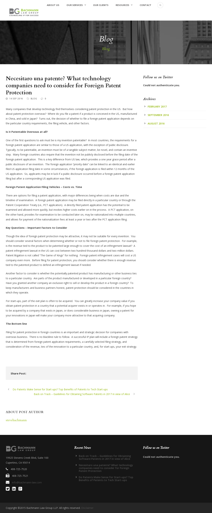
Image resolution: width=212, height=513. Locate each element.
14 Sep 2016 (16, 98)
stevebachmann (16, 420)
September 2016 (158, 115)
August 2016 (156, 123)
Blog (34, 98)
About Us (53, 5)
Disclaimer (87, 508)
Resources (122, 5)
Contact (145, 5)
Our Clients (100, 5)
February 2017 (157, 106)
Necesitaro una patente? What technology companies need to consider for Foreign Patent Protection (106, 468)
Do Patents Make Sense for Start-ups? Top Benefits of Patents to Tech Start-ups (106, 478)
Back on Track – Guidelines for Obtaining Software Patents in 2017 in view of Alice (105, 457)
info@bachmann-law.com (27, 482)
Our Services (75, 5)
